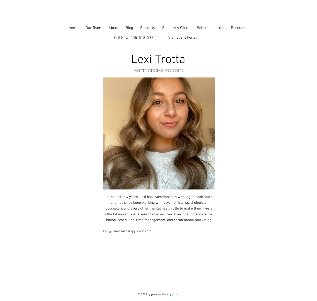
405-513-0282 (143, 37)
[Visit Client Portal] (182, 37)
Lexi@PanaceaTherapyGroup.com (127, 231)
